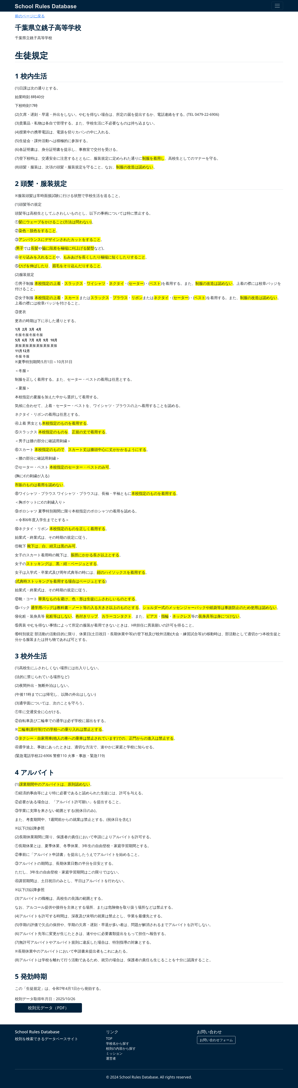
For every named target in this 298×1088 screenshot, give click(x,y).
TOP (109, 1038)
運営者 (111, 1058)
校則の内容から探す (121, 1048)
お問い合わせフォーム (216, 1040)
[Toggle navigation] (277, 6)
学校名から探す (117, 1043)
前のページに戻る (30, 15)
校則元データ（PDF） (48, 1008)
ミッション (114, 1053)
